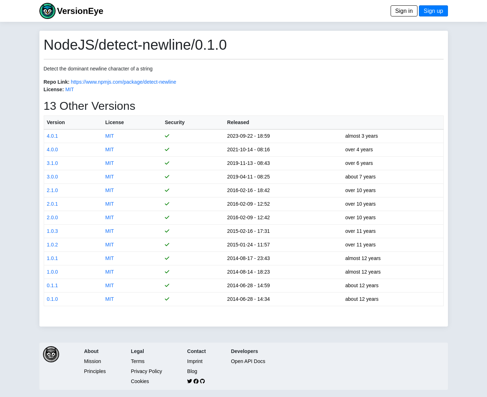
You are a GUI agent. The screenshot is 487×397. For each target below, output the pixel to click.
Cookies (140, 381)
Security (175, 122)
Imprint (194, 361)
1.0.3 (52, 231)
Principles (95, 371)
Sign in (404, 11)
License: (54, 89)
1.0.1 (52, 258)
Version (56, 122)
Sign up (433, 11)
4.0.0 (52, 149)
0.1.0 (52, 299)
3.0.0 (52, 177)
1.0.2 (52, 244)
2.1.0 (52, 190)
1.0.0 (52, 272)
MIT (69, 89)
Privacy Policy (146, 371)
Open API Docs (248, 361)
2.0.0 (52, 217)
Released (238, 122)
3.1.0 (52, 163)
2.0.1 (52, 204)
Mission (92, 361)
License (114, 122)
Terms (137, 361)
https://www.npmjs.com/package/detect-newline (123, 82)
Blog (192, 371)
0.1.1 (52, 285)
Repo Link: (57, 82)
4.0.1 (52, 136)
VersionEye (80, 11)
